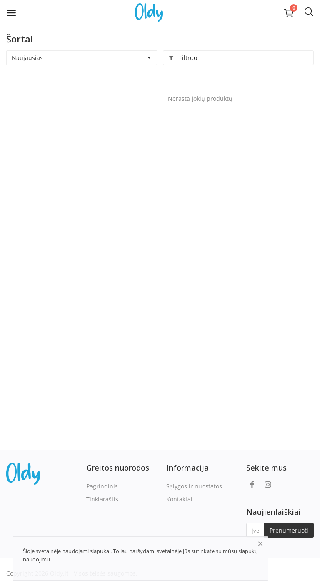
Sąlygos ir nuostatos (194, 486)
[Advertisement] (58, 129)
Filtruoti (184, 58)
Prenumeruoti (289, 530)
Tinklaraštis (102, 499)
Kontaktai (179, 499)
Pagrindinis (102, 486)
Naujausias (27, 58)
